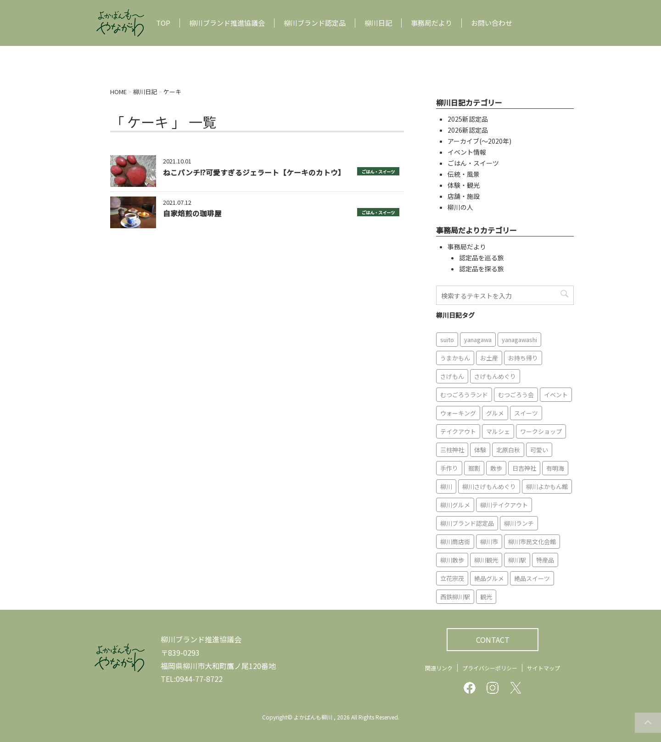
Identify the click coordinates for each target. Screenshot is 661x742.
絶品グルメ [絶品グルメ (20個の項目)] (489, 578)
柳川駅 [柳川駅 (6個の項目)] (517, 560)
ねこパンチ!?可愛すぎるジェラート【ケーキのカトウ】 (254, 172)
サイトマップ (543, 668)
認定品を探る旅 (481, 268)
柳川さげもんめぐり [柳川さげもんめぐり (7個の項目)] (489, 486)
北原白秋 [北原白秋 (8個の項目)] (508, 449)
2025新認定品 (468, 119)
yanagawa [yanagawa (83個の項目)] (478, 339)
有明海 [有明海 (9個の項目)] (555, 468)
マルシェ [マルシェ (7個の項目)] (498, 431)
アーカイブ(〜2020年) (479, 141)
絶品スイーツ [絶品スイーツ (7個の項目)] (532, 578)
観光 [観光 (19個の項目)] (486, 596)
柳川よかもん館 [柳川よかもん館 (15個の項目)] (547, 486)
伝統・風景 (464, 174)
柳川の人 (460, 207)
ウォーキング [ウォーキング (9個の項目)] (458, 413)
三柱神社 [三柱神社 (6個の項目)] (452, 449)
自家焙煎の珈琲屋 (192, 213)
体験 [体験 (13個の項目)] (480, 449)
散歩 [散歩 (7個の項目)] (496, 468)
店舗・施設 (464, 196)
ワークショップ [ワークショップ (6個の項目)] (541, 431)
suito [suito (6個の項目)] (447, 339)
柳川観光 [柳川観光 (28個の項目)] (486, 560)
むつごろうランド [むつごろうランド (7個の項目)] (464, 394)
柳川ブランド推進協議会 (227, 23)
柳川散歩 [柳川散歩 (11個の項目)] (452, 560)
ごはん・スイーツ (378, 172)
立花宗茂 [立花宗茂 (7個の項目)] (452, 578)
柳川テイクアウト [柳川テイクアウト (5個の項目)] (504, 504)
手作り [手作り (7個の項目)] (449, 468)
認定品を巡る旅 (481, 257)
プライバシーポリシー (489, 668)
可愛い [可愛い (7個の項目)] (539, 449)
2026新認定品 (468, 130)
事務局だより (431, 23)
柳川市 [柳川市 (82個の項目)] (489, 541)
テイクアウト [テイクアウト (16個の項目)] (458, 431)
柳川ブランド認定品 (315, 23)
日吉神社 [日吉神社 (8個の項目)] (524, 468)
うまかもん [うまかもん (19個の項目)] (455, 358)
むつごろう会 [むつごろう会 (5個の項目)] (516, 394)
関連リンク (439, 668)
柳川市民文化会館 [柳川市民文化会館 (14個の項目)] (532, 541)
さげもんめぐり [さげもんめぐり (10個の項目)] (495, 376)
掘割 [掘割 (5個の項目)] (474, 468)
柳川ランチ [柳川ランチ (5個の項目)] (519, 523)
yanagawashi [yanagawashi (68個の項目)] (519, 339)
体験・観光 (464, 185)
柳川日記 (378, 23)
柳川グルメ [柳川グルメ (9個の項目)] (455, 504)
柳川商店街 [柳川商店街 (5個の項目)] (455, 541)
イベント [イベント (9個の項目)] (556, 394)
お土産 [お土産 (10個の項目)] (489, 358)
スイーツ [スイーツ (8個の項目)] (526, 413)
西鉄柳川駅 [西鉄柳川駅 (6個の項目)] (455, 596)
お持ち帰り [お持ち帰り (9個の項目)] (523, 358)
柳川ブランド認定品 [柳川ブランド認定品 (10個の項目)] (467, 523)
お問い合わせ (491, 23)
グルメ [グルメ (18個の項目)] (495, 413)
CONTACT (493, 639)
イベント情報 (467, 152)
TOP (163, 23)
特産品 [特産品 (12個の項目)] (545, 560)
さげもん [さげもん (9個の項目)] (452, 376)
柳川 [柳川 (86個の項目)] (446, 486)
